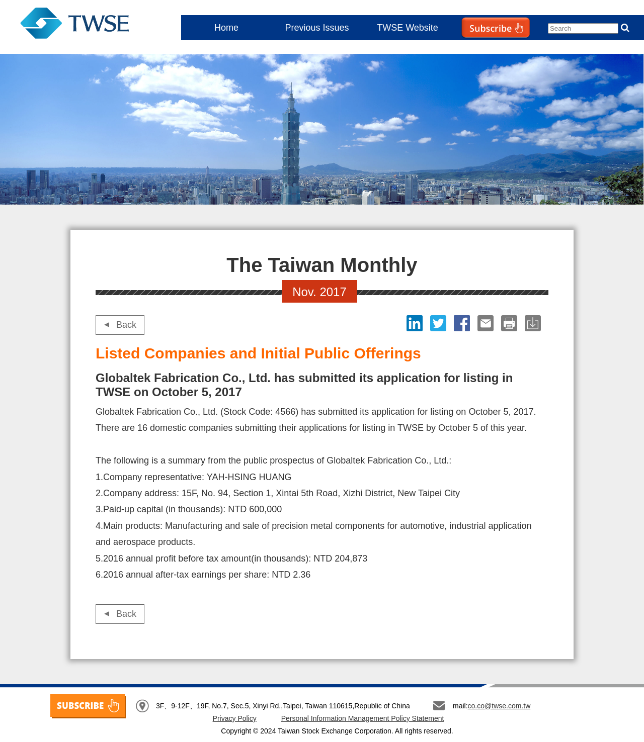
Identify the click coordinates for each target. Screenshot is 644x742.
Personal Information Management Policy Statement (362, 718)
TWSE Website (407, 28)
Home (226, 28)
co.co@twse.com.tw (499, 706)
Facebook (463, 323)
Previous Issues (317, 28)
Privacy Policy (235, 718)
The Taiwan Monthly (84, 25)
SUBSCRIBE (88, 706)
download (534, 323)
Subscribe (475, 48)
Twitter (439, 323)
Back (126, 325)
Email (486, 323)
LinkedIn (416, 323)
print (510, 323)
